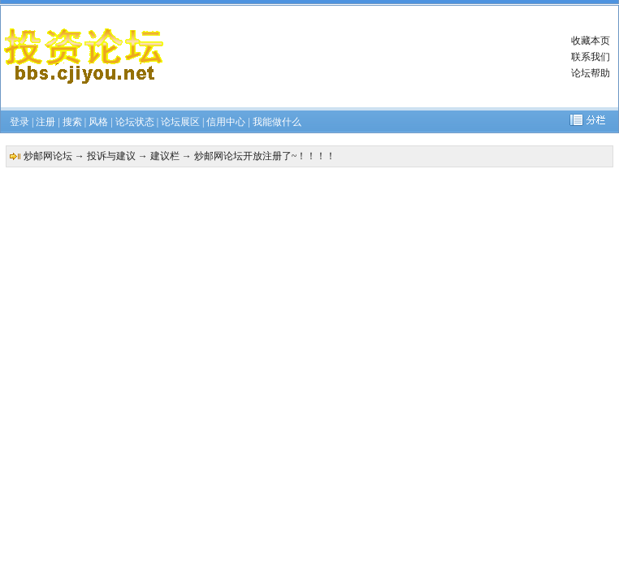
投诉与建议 (111, 156)
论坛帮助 (590, 73)
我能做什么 (277, 122)
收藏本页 (590, 40)
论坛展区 (180, 122)
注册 (45, 122)
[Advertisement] (336, 56)
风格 (98, 122)
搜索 (72, 122)
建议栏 (165, 156)
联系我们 (590, 57)
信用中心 (225, 122)
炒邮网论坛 (48, 156)
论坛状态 (134, 122)
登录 (19, 122)
